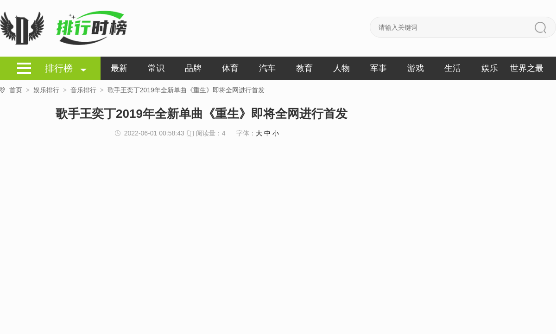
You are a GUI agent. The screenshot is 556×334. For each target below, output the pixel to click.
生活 (452, 68)
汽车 (267, 68)
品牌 (193, 68)
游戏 (415, 68)
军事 (378, 68)
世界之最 (526, 68)
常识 (156, 68)
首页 (21, 90)
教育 (304, 68)
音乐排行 (88, 90)
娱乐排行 (51, 90)
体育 (230, 68)
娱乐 (489, 68)
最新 (119, 68)
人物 (341, 68)
